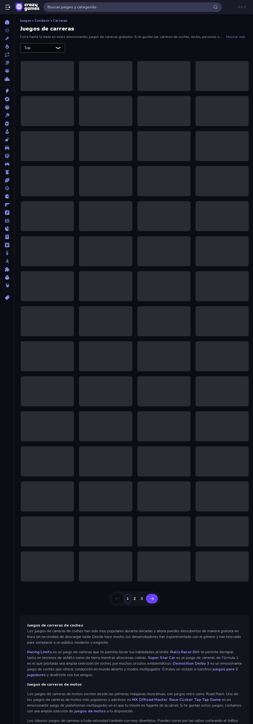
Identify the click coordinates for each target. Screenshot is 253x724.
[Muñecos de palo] (7, 261)
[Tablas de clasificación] (7, 79)
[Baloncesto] (7, 107)
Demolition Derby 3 (191, 663)
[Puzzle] (7, 269)
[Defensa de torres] (7, 172)
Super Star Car (161, 657)
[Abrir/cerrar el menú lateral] (7, 7)
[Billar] (7, 115)
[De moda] (7, 46)
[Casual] (7, 131)
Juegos (25, 20)
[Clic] (7, 140)
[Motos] (7, 253)
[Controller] (7, 164)
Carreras (60, 20)
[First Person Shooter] (7, 204)
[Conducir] (7, 156)
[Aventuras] (7, 99)
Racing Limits (40, 652)
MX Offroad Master (149, 699)
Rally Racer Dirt (185, 652)
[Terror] (7, 277)
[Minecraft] (7, 245)
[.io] (7, 229)
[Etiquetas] (7, 298)
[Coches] (7, 148)
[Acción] (7, 91)
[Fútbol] (7, 221)
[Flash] (7, 213)
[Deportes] (7, 180)
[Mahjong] (7, 237)
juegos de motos (90, 711)
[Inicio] (7, 22)
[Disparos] (7, 188)
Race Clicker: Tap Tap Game (195, 699)
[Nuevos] (7, 38)
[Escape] (7, 196)
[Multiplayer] (7, 71)
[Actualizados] (7, 55)
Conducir (42, 20)
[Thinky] (7, 285)
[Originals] (7, 63)
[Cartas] (7, 123)
